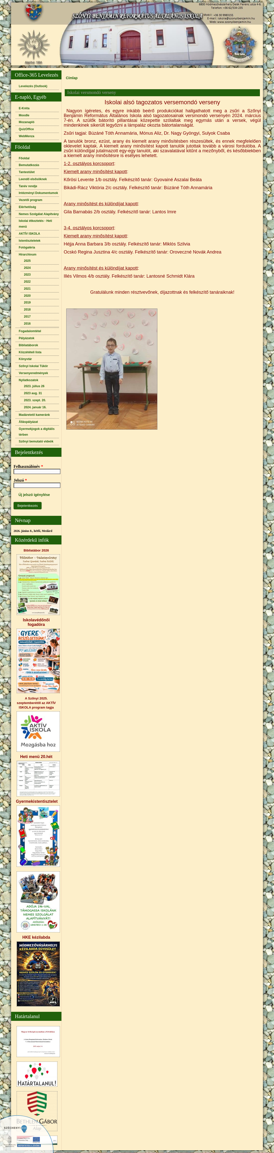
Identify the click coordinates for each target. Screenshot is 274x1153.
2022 (27, 281)
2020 (27, 295)
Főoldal (24, 158)
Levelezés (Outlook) (33, 86)
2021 (27, 288)
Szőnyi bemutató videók (36, 441)
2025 (27, 261)
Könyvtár (25, 359)
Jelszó (20, 480)
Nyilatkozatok (28, 380)
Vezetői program (30, 200)
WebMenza (27, 136)
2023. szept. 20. (35, 400)
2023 (27, 274)
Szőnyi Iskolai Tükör (33, 366)
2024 (27, 268)
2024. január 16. (35, 407)
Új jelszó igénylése (34, 495)
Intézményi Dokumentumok (38, 193)
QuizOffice (26, 129)
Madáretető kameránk (34, 415)
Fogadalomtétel (30, 331)
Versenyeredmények (33, 373)
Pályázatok (27, 338)
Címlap (72, 78)
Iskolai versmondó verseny (91, 92)
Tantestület (27, 172)
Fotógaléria (27, 247)
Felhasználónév (28, 466)
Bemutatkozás (29, 165)
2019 (27, 302)
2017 (27, 316)
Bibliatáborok (28, 345)
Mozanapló (27, 122)
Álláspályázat (28, 422)
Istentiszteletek (30, 240)
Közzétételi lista (30, 352)
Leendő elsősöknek (33, 179)
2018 (27, 309)
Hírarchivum (28, 254)
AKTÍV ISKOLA (29, 233)
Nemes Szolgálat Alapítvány (39, 214)
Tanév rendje (28, 186)
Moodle (24, 115)
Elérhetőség (27, 207)
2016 (27, 323)
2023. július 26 (34, 386)
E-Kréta (24, 108)
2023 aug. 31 (33, 393)
